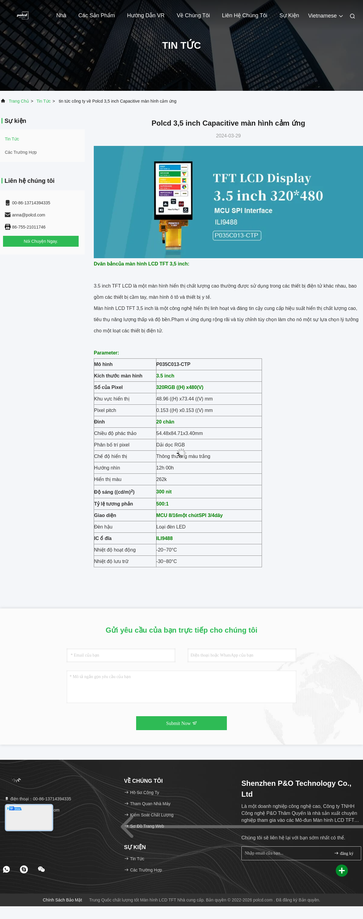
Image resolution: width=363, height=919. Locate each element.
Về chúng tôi (193, 15)
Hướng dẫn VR (146, 15)
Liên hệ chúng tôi (244, 15)
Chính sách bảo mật (62, 900)
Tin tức (43, 101)
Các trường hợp (21, 152)
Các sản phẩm (96, 15)
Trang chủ (19, 101)
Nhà (61, 15)
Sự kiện (289, 15)
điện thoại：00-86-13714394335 (37, 798)
